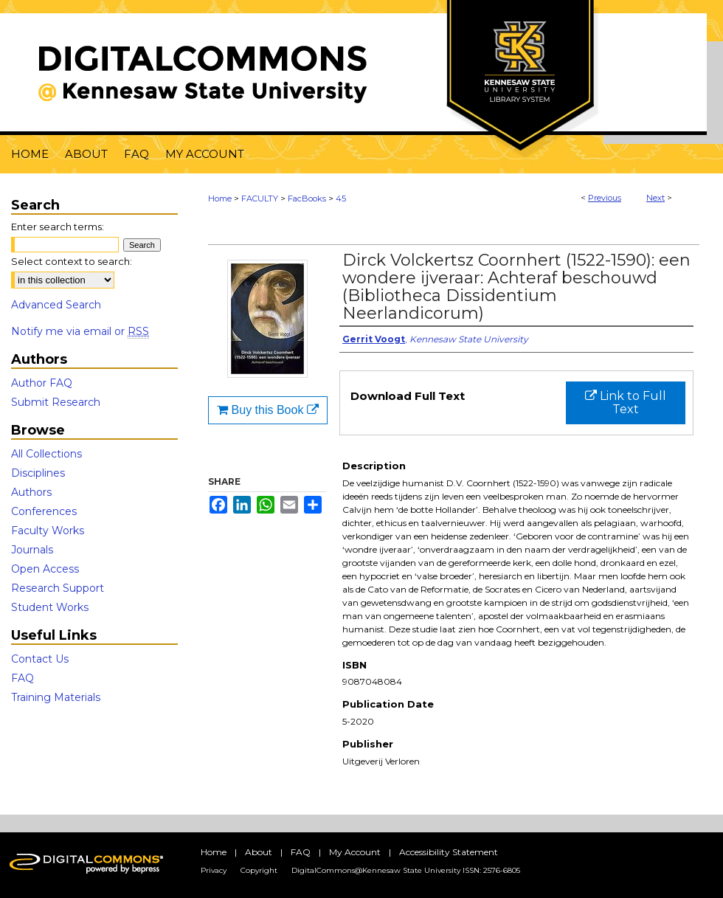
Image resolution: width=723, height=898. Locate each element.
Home (220, 198)
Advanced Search (56, 304)
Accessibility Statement (448, 851)
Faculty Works (47, 530)
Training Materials (55, 697)
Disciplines (38, 473)
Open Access (45, 569)
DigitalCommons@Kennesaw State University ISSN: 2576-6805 (405, 870)
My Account (355, 851)
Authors (31, 492)
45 (341, 198)
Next (655, 198)
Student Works (50, 607)
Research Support (57, 588)
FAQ (22, 678)
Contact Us (40, 659)
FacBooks (307, 198)
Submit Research (55, 402)
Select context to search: (71, 261)
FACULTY (259, 198)
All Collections (46, 453)
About (258, 851)
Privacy (213, 870)
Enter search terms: (57, 226)
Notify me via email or (80, 331)
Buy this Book (268, 410)
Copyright (259, 870)
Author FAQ (41, 383)
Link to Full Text (625, 402)
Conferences (44, 511)
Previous (604, 198)
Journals (32, 549)
